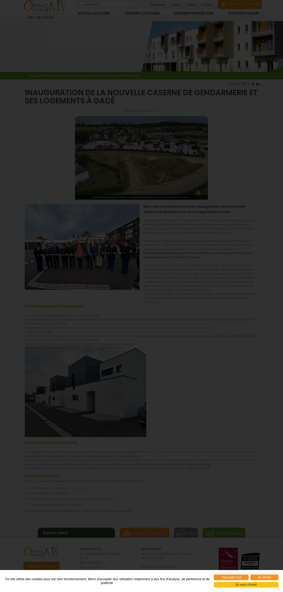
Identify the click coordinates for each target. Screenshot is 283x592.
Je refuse (264, 577)
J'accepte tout (231, 577)
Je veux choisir (246, 584)
